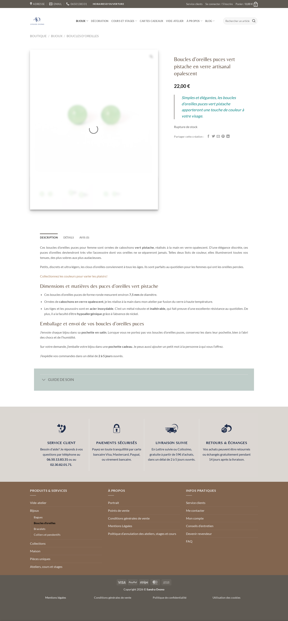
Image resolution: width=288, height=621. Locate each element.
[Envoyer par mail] (218, 136)
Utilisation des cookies (226, 597)
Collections (38, 543)
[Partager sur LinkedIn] (228, 136)
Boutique (38, 36)
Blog (210, 21)
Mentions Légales (120, 526)
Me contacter (195, 510)
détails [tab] (68, 237)
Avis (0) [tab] (84, 237)
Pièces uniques (40, 559)
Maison (35, 551)
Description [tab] (49, 237)
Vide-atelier (175, 21)
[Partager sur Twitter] (213, 136)
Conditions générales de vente (129, 518)
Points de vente (118, 510)
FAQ (189, 541)
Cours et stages (124, 21)
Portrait (113, 503)
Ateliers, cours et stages (46, 566)
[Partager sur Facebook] (208, 136)
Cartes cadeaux (151, 21)
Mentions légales (55, 597)
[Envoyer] (253, 21)
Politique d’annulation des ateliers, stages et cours (142, 534)
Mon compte (195, 518)
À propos (195, 21)
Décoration (100, 21)
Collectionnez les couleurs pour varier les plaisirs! (74, 276)
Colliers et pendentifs (47, 534)
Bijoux (82, 21)
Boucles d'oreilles (83, 36)
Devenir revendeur (199, 534)
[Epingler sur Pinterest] (223, 136)
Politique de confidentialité (169, 597)
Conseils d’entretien (199, 526)
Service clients (194, 4)
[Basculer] (44, 380)
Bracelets (39, 529)
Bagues (38, 517)
